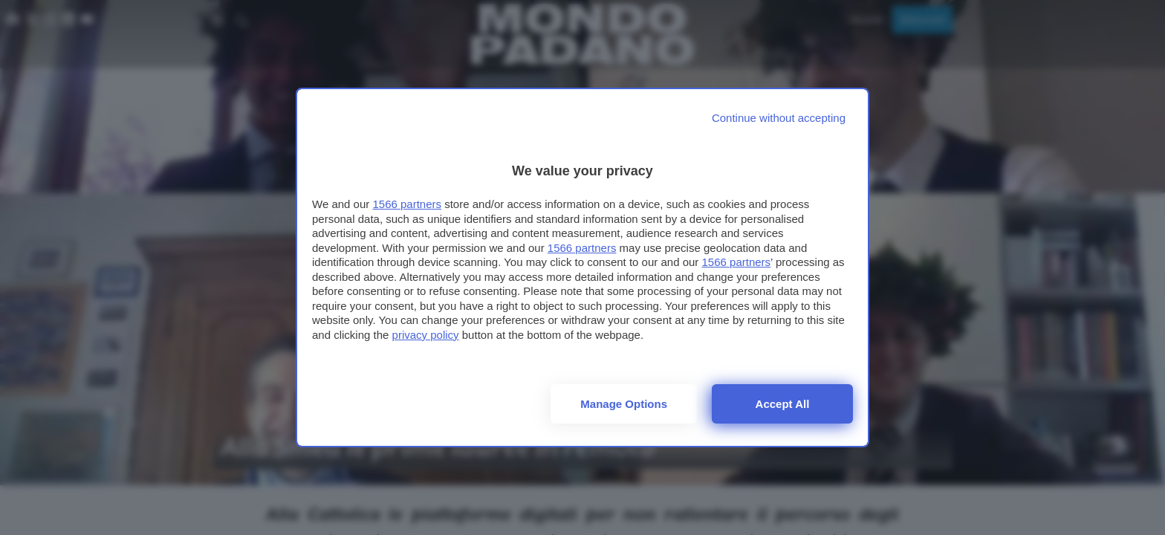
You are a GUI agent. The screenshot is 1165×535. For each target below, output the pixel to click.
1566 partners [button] (406, 204)
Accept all (783, 404)
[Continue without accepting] (778, 118)
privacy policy (425, 334)
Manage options (623, 404)
